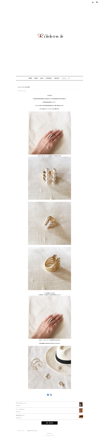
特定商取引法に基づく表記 (32, 430)
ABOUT (36, 78)
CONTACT (56, 78)
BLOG (41, 78)
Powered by (49, 435)
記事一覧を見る (49, 423)
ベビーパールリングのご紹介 (24, 87)
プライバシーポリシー (21, 430)
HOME (30, 78)
